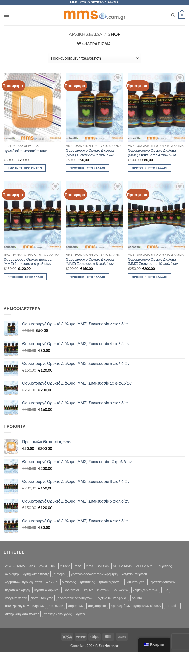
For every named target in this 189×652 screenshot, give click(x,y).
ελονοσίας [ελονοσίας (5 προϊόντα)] (69, 582)
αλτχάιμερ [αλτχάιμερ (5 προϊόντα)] (12, 574)
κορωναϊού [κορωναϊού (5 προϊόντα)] (71, 590)
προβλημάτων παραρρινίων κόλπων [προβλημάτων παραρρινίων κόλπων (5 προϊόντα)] (136, 606)
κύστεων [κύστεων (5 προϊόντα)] (103, 590)
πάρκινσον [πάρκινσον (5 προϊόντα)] (56, 606)
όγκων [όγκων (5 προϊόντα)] (80, 614)
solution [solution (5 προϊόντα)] (103, 566)
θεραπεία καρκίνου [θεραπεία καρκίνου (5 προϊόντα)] (47, 590)
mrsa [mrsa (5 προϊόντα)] (89, 566)
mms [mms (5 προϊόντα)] (78, 566)
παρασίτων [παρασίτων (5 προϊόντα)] (75, 606)
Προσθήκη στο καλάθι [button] (87, 168)
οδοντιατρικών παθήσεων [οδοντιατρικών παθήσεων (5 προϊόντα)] (75, 598)
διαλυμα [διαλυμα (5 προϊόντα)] (51, 582)
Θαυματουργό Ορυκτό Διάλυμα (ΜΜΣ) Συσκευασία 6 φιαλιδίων (28, 261)
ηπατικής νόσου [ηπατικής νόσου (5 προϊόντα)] (110, 582)
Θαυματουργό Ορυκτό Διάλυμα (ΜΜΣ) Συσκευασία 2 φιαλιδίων (90, 152)
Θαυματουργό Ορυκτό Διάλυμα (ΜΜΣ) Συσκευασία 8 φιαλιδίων (90, 261)
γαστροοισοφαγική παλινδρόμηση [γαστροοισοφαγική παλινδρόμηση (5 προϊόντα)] (94, 574)
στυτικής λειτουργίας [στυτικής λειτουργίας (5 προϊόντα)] (58, 614)
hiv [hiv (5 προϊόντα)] (53, 566)
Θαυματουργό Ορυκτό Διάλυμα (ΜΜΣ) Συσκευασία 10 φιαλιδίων (153, 261)
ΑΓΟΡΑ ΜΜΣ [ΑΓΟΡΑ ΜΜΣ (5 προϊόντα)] (145, 566)
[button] (7, 15)
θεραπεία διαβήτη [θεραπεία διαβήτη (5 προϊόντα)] (17, 590)
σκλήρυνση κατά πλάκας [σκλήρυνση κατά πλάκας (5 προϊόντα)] (22, 614)
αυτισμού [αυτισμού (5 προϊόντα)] (60, 574)
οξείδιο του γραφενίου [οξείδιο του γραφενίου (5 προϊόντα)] (112, 598)
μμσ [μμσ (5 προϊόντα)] (166, 590)
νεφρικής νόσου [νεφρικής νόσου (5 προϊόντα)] (16, 598)
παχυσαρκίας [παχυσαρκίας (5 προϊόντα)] (97, 606)
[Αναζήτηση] (173, 15)
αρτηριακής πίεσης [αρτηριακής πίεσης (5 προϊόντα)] (36, 574)
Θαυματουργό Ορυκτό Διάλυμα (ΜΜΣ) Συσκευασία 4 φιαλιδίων (152, 152)
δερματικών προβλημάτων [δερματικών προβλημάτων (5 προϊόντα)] (23, 582)
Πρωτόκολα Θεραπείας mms (25, 151)
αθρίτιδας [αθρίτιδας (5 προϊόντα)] (165, 566)
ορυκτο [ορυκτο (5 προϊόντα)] (137, 598)
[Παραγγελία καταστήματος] (94, 58)
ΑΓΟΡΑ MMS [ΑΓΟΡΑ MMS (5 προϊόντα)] (122, 566)
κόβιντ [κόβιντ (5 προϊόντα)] (88, 590)
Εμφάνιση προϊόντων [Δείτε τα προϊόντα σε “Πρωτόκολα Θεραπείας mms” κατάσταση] (25, 168)
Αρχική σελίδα (85, 34)
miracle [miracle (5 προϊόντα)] (65, 566)
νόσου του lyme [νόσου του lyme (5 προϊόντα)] (42, 598)
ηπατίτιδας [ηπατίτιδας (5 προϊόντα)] (87, 582)
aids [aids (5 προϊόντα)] (32, 566)
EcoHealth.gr (109, 645)
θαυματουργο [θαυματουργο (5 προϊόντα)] (135, 582)
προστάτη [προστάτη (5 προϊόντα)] (172, 606)
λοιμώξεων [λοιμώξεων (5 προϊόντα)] (120, 590)
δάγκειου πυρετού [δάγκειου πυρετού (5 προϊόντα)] (134, 574)
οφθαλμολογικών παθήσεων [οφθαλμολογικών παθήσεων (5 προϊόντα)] (24, 606)
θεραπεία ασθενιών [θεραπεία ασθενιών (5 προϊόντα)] (162, 582)
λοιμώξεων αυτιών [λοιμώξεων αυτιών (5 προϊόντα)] (145, 590)
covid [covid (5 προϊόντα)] (43, 566)
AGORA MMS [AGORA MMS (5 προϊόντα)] (15, 566)
